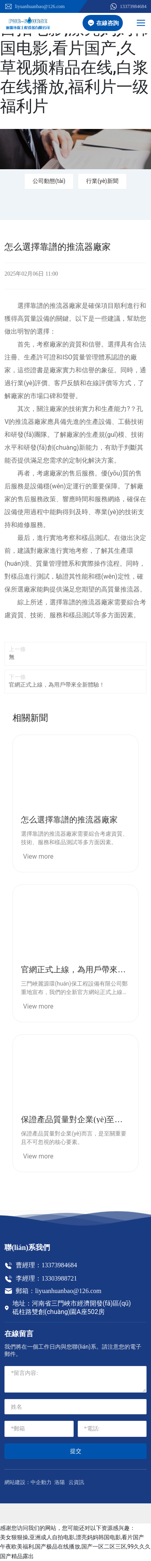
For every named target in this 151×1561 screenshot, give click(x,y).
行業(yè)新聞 (102, 181)
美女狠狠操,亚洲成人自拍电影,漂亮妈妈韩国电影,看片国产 (72, 1537)
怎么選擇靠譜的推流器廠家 (69, 819)
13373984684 (128, 6)
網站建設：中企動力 (28, 1482)
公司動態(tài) (49, 181)
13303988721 (59, 1278)
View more (38, 856)
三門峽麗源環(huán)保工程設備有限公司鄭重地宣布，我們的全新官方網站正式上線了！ (74, 992)
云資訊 (76, 1482)
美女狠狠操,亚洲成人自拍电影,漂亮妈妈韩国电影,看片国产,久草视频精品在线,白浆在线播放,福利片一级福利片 (74, 58)
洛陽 (59, 1482)
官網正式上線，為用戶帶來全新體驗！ (57, 684)
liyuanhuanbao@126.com (34, 6)
